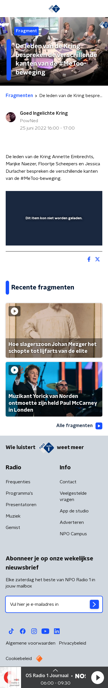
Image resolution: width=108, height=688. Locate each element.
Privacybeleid (72, 643)
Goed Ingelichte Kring (44, 113)
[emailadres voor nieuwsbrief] (54, 604)
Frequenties (18, 482)
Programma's (19, 493)
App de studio (74, 511)
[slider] (53, 235)
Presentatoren (21, 504)
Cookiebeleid (19, 658)
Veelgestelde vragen (73, 496)
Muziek (13, 516)
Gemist (13, 527)
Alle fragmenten (79, 426)
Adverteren (72, 522)
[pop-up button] (71, 199)
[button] (97, 677)
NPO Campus (73, 534)
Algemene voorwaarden (30, 643)
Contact (68, 482)
